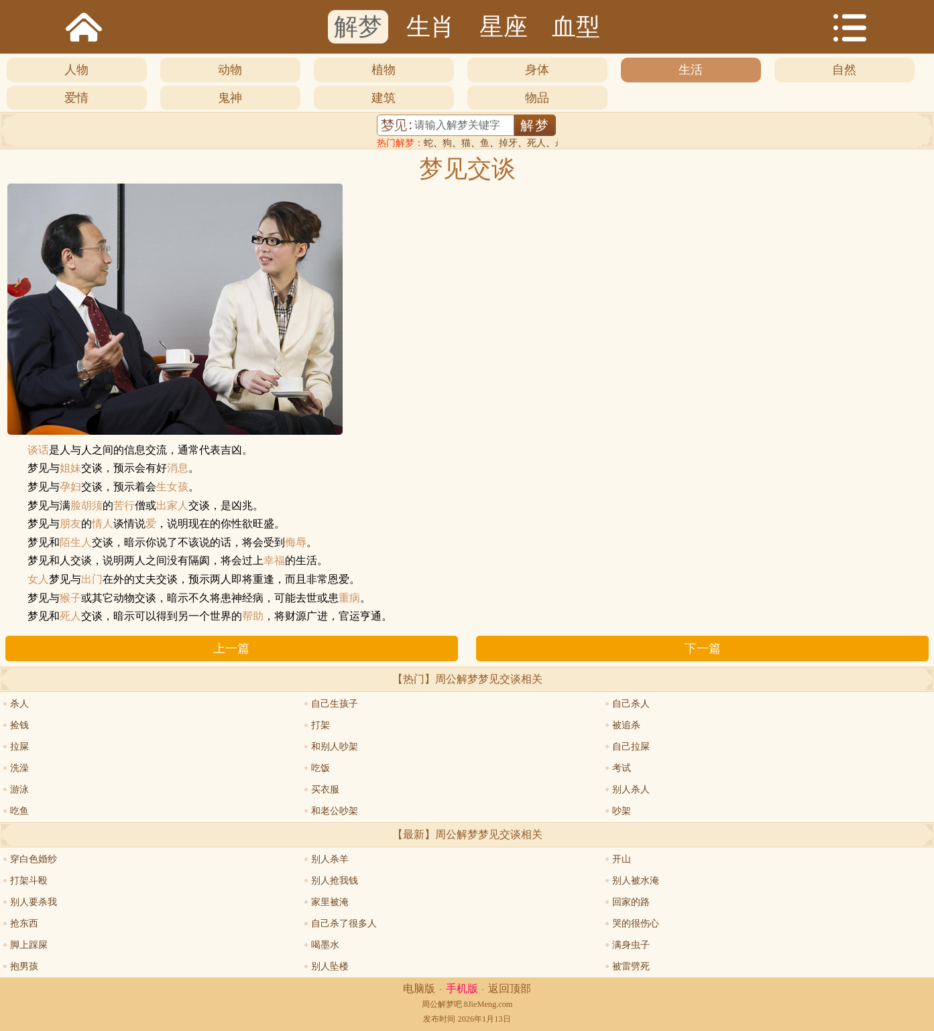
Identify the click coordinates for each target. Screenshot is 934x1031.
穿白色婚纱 (33, 859)
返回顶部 (509, 988)
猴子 (70, 598)
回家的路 (631, 902)
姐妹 (70, 468)
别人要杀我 (33, 902)
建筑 (383, 98)
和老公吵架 (334, 811)
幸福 (274, 561)
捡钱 (19, 725)
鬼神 (230, 98)
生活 (691, 69)
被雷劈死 (631, 966)
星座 (503, 26)
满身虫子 (631, 945)
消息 (177, 468)
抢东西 (24, 923)
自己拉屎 (631, 747)
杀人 (19, 704)
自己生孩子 (334, 704)
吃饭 (320, 768)
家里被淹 (330, 902)
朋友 (70, 524)
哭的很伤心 (635, 923)
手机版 (462, 988)
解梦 (358, 26)
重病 (349, 598)
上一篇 (231, 648)
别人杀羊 (330, 859)
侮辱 (295, 543)
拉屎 (19, 747)
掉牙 (508, 143)
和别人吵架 (334, 747)
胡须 (92, 506)
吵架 (621, 811)
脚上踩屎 (29, 945)
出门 (92, 579)
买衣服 (325, 789)
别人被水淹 (635, 881)
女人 (38, 579)
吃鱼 (19, 811)
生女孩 (172, 487)
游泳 (19, 789)
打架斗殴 (29, 881)
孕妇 (70, 487)
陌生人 (76, 543)
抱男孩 (24, 966)
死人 (536, 143)
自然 (844, 69)
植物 (383, 69)
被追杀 (626, 725)
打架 (320, 725)
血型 (576, 26)
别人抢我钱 (334, 881)
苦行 (124, 506)
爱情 (76, 98)
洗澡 (19, 768)
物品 (537, 98)
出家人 (172, 506)
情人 (102, 524)
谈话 (38, 450)
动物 (230, 69)
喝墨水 (325, 945)
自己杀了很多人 (344, 923)
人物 (76, 69)
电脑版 (419, 988)
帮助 (253, 616)
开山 (621, 859)
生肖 (430, 26)
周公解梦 (438, 1004)
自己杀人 (631, 704)
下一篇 (703, 648)
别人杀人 (631, 789)
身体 (537, 69)
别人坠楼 (330, 966)
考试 (621, 768)
